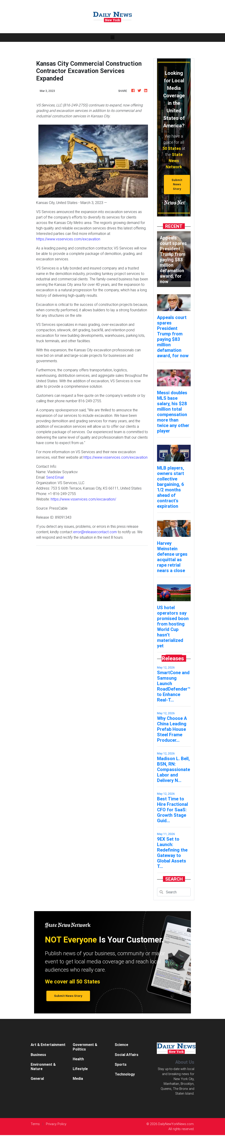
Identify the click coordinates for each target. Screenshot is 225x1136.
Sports (121, 1064)
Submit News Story (177, 184)
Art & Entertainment (48, 1044)
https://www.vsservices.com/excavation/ (83, 499)
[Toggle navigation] (112, 37)
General (37, 1078)
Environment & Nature (43, 1066)
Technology (125, 1074)
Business (38, 1054)
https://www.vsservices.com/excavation (68, 239)
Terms (35, 1124)
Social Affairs (126, 1054)
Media (78, 1078)
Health (78, 1059)
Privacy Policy (56, 1124)
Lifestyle (80, 1068)
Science (121, 1044)
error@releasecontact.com (95, 532)
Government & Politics (85, 1046)
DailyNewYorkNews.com (176, 1124)
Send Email (55, 477)
